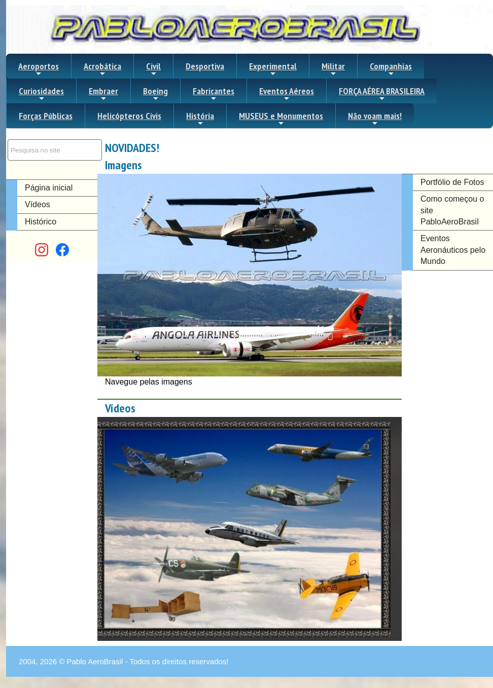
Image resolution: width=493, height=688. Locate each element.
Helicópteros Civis (129, 116)
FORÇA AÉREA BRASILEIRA (382, 93)
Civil (153, 69)
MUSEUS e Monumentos (281, 118)
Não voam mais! (375, 118)
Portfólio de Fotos (452, 182)
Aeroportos (38, 69)
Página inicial (49, 187)
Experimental (273, 69)
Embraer (103, 93)
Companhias (391, 69)
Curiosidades (41, 93)
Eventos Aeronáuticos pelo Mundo (452, 249)
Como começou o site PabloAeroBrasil (452, 210)
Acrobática (102, 69)
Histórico (40, 221)
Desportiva (205, 66)
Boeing (155, 93)
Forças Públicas (46, 116)
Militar (333, 69)
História (200, 118)
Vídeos (37, 204)
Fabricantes (213, 93)
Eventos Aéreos (286, 93)
